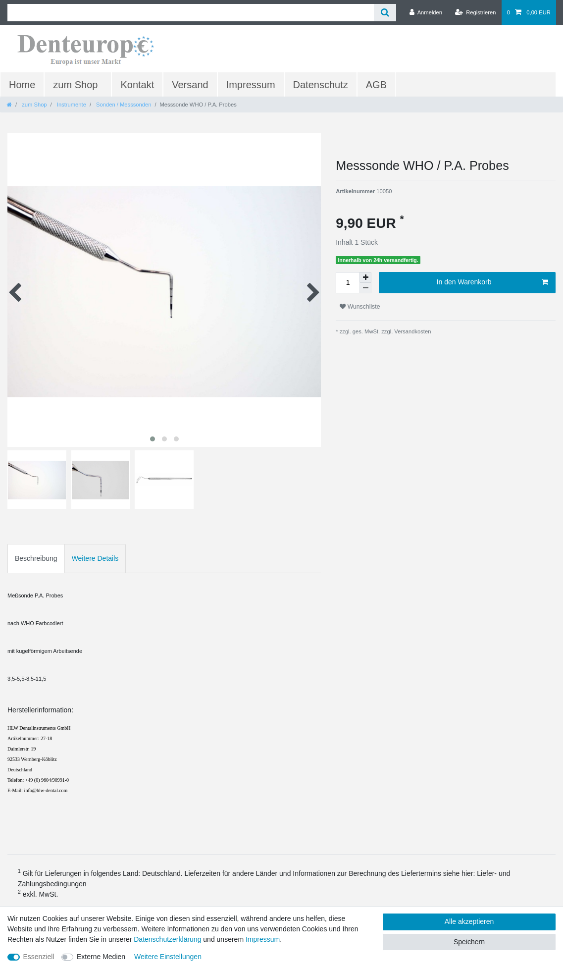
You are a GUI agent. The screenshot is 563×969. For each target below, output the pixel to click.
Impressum (250, 84)
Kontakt (137, 84)
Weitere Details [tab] (95, 558)
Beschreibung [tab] (36, 558)
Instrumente (70, 105)
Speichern (469, 942)
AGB (376, 84)
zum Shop (75, 84)
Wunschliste (360, 306)
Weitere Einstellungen (168, 957)
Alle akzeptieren (469, 921)
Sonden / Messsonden (123, 105)
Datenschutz (320, 84)
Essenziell (38, 957)
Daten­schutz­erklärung (167, 939)
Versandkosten (412, 331)
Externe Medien (101, 957)
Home (22, 84)
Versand (190, 84)
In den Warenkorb (492, 282)
